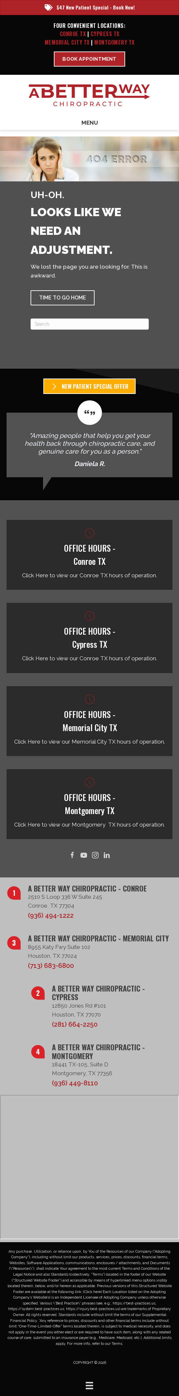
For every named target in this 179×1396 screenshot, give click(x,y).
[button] (63, 297)
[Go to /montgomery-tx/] (89, 804)
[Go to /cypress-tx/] (89, 638)
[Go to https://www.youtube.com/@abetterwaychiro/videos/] (84, 856)
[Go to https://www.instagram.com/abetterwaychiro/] (95, 856)
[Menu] (89, 1385)
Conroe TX (73, 34)
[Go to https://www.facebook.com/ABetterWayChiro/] (72, 856)
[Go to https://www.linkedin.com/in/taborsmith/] (107, 856)
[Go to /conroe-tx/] (89, 555)
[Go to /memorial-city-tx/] (89, 721)
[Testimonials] (89, 438)
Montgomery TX (114, 42)
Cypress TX (105, 34)
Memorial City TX (68, 42)
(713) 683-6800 (51, 966)
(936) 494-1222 (51, 915)
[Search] (90, 324)
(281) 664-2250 (75, 1024)
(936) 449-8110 (75, 1083)
